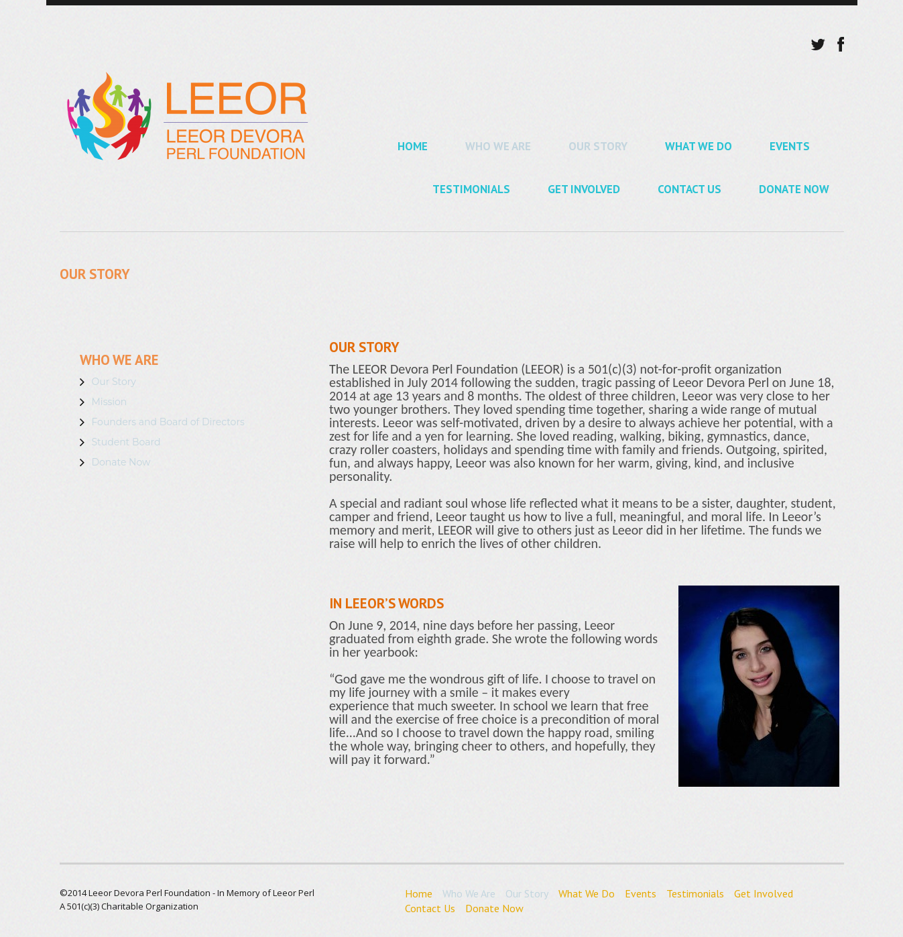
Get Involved (584, 189)
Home (413, 146)
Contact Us (689, 189)
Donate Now (794, 189)
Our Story (597, 146)
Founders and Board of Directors (168, 422)
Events (790, 146)
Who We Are (498, 146)
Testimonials (471, 189)
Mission (109, 402)
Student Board (126, 442)
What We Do (698, 146)
